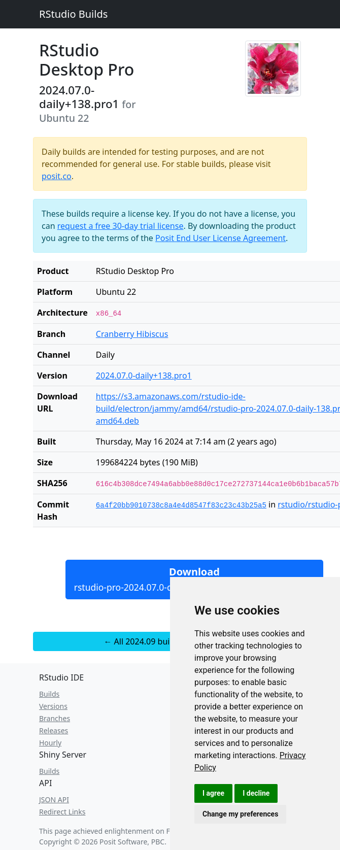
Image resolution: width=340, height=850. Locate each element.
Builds (49, 694)
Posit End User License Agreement (220, 238)
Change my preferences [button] (240, 814)
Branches (54, 718)
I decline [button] (256, 793)
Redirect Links (62, 812)
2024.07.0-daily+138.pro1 (144, 375)
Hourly (50, 742)
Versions (53, 706)
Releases (53, 730)
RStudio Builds (73, 14)
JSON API (54, 799)
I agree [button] (213, 793)
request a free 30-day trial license (120, 225)
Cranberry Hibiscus (132, 333)
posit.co (57, 176)
